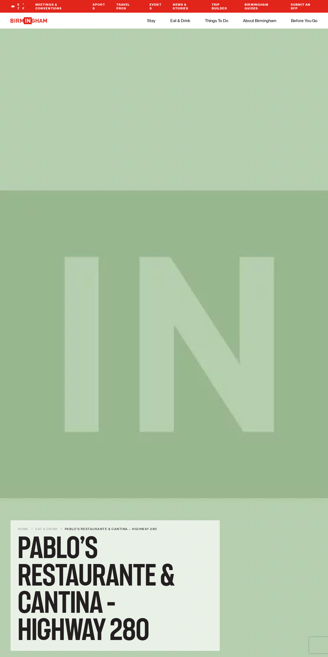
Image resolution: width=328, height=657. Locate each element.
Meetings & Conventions (48, 6)
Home (23, 529)
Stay (151, 20)
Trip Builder (219, 6)
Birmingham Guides (256, 6)
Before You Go (304, 20)
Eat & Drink (180, 20)
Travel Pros (123, 6)
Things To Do (216, 20)
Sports (99, 6)
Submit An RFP (300, 6)
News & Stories (180, 6)
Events (155, 6)
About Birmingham (259, 20)
